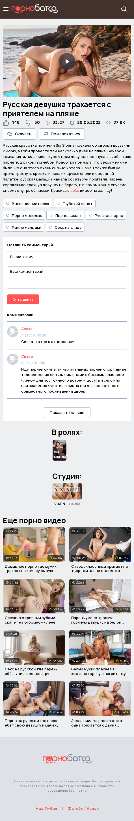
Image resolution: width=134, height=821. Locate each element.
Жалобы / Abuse (83, 808)
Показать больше (67, 412)
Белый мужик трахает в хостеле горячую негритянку (98, 671)
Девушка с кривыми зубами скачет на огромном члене (30, 620)
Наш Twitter (47, 808)
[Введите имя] (67, 257)
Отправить (23, 299)
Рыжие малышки (23, 227)
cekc (74, 190)
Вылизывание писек (27, 203)
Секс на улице (65, 227)
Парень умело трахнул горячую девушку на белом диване (96, 622)
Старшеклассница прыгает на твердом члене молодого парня (99, 571)
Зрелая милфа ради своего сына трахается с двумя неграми (96, 725)
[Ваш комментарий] (67, 277)
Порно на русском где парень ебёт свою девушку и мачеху (32, 723)
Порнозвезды (65, 215)
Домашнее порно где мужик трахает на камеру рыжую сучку (31, 571)
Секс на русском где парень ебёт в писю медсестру (31, 671)
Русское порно (106, 215)
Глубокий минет (74, 203)
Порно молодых (24, 215)
